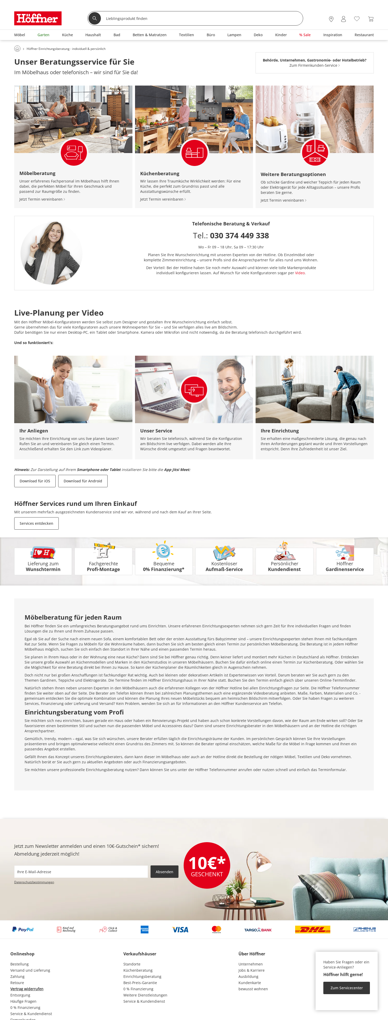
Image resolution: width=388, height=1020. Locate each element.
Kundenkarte (249, 982)
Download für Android (83, 480)
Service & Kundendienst (31, 1013)
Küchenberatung (138, 970)
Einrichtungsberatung (142, 976)
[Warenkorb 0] (371, 19)
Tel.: (231, 235)
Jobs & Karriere (251, 970)
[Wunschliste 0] (357, 18)
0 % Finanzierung (25, 1007)
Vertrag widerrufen (26, 988)
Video (300, 272)
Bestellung (19, 964)
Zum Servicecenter (347, 987)
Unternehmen (250, 964)
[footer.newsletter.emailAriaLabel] (81, 871)
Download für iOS (35, 480)
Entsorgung (20, 995)
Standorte (131, 964)
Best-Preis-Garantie (140, 982)
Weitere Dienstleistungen (145, 995)
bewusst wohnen (253, 988)
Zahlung (17, 976)
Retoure (17, 982)
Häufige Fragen (23, 1001)
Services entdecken (36, 523)
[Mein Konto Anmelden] (343, 19)
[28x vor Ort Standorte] (331, 19)
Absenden (164, 871)
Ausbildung (248, 976)
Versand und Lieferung (30, 970)
